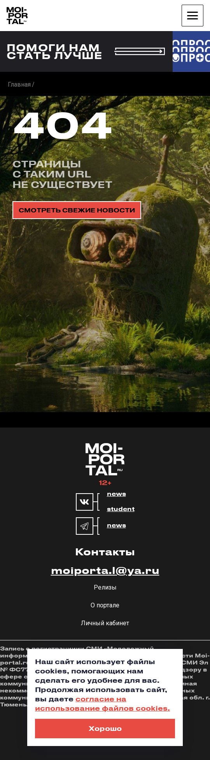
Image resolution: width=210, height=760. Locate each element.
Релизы (105, 587)
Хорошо (105, 728)
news (116, 494)
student (121, 509)
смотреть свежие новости (77, 210)
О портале (105, 605)
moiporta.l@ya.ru (105, 570)
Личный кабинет (105, 623)
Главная (19, 84)
